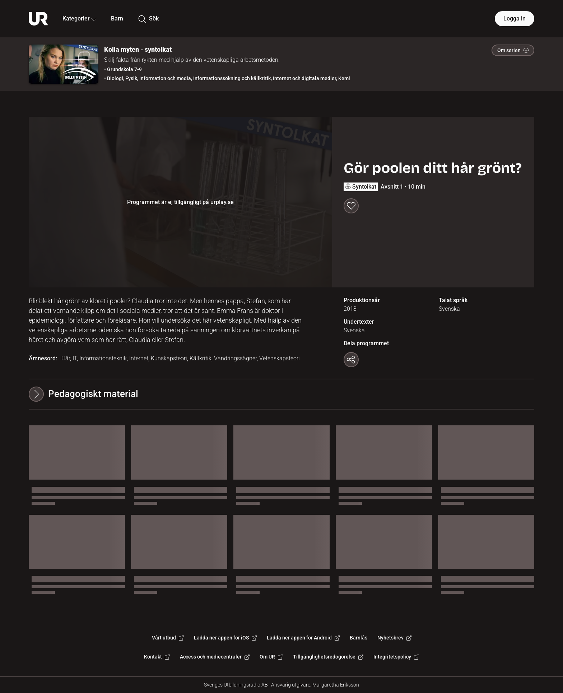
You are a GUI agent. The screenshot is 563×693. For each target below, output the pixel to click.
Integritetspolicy (396, 657)
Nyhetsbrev (394, 638)
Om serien (513, 50)
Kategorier (79, 18)
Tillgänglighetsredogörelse (328, 657)
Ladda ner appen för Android (303, 638)
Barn (117, 18)
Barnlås (358, 638)
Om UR (271, 657)
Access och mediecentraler (215, 657)
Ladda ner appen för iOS (225, 638)
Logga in (514, 18)
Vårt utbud (168, 638)
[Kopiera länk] (351, 359)
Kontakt (157, 657)
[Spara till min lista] (351, 205)
